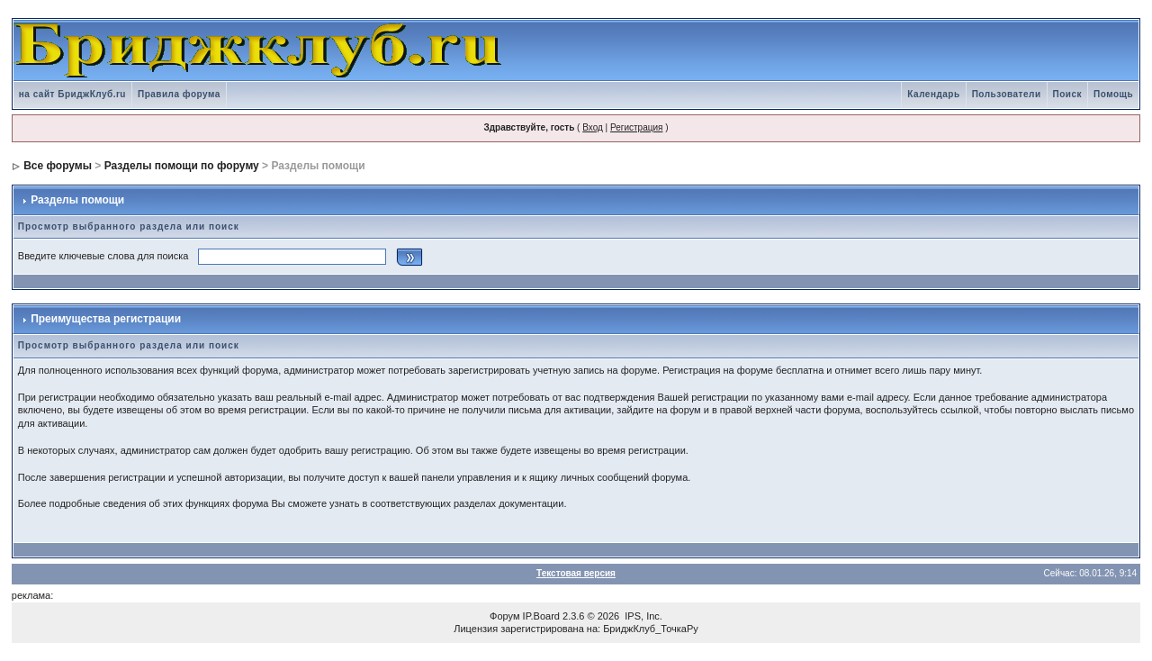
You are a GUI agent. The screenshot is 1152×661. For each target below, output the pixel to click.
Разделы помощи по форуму (181, 165)
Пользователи (1006, 94)
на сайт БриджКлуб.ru (72, 94)
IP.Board (541, 616)
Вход (592, 127)
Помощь (1113, 94)
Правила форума (179, 94)
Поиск (1068, 94)
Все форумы (57, 165)
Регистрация (636, 127)
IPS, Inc (642, 616)
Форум (504, 616)
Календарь (933, 94)
